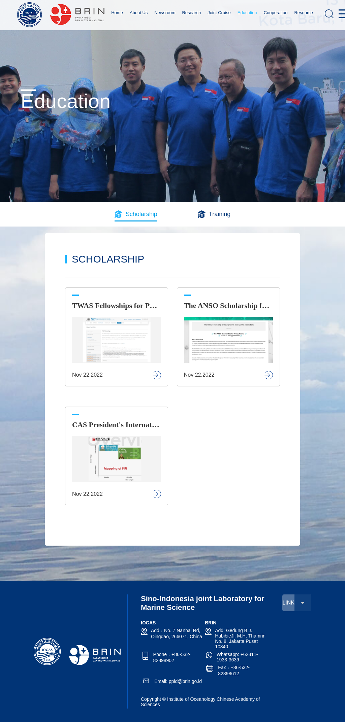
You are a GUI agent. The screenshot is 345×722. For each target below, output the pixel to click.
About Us (139, 12)
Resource (303, 12)
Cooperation (276, 12)
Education (247, 12)
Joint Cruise (219, 12)
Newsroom (164, 12)
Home (117, 12)
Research (191, 12)
